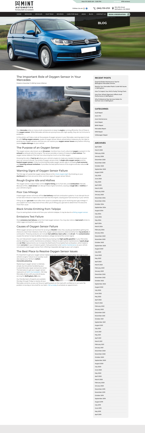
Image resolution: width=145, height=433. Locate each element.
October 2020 (99, 357)
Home (19, 14)
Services (28, 14)
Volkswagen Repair (101, 135)
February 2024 (100, 229)
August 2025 (99, 172)
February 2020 (100, 382)
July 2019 (98, 405)
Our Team (49, 14)
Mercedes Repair (100, 128)
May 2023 (98, 258)
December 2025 (100, 159)
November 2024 (100, 201)
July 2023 (98, 252)
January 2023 (99, 271)
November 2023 (100, 239)
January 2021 (99, 347)
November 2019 (100, 392)
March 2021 (98, 341)
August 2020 (99, 363)
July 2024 (98, 214)
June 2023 (98, 255)
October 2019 (99, 395)
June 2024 (98, 217)
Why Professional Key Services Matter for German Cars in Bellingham (108, 100)
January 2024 (99, 233)
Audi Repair (99, 112)
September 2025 (100, 169)
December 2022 (100, 274)
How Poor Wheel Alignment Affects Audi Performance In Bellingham (108, 95)
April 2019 (98, 414)
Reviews (60, 14)
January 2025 (99, 194)
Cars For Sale (72, 14)
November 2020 (100, 354)
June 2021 (98, 331)
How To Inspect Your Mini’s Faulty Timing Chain (110, 91)
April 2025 (98, 185)
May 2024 (98, 220)
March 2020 (99, 379)
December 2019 (100, 389)
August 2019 (99, 402)
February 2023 (99, 268)
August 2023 (99, 249)
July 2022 (98, 290)
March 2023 (99, 264)
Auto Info (98, 116)
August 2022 (99, 287)
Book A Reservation (118, 14)
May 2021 (98, 335)
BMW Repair (99, 125)
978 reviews (122, 1)
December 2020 (100, 351)
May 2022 (98, 296)
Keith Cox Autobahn (33, 272)
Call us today (52, 285)
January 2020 (99, 386)
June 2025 (98, 178)
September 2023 (100, 245)
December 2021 (100, 312)
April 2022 (98, 300)
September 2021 (100, 322)
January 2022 (99, 309)
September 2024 (100, 207)
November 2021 (100, 316)
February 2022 (99, 306)
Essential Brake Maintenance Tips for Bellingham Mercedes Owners (107, 82)
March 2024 (99, 226)
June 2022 (98, 293)
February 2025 (99, 191)
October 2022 (99, 280)
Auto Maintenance (101, 119)
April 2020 (98, 376)
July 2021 (98, 328)
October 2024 (99, 204)
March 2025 (99, 188)
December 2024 (100, 198)
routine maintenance (68, 245)
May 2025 (98, 182)
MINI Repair (99, 132)
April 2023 (98, 261)
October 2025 (99, 166)
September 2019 (100, 398)
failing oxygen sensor (80, 212)
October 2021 (99, 319)
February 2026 (99, 153)
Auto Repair (99, 122)
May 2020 (98, 373)
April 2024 (98, 223)
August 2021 (99, 325)
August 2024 (99, 210)
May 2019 (98, 411)
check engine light (61, 174)
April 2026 (98, 147)
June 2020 (98, 370)
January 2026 (99, 156)
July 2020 (98, 366)
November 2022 (100, 277)
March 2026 (99, 150)
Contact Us (101, 14)
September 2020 (100, 360)
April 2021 (98, 338)
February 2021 (99, 344)
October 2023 (99, 242)
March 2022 (99, 303)
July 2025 (98, 175)
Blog (91, 14)
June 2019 (98, 408)
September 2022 (100, 284)
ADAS (84, 14)
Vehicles (38, 14)
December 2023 (100, 236)
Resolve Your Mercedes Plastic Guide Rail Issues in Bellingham (111, 87)
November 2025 (100, 162)
